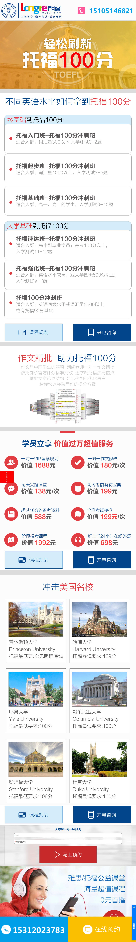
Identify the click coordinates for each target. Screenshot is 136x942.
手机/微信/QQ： (21, 842)
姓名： (18, 835)
